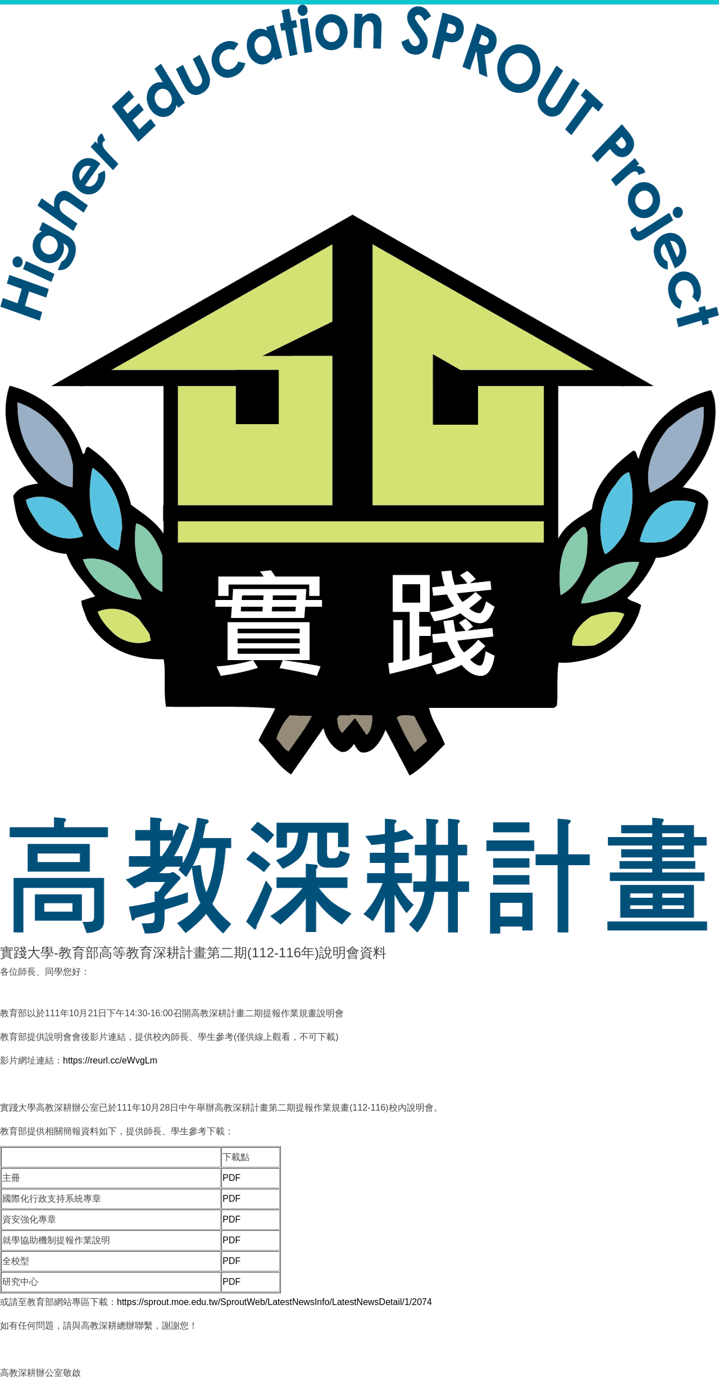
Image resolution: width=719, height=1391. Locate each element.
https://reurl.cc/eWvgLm (110, 1060)
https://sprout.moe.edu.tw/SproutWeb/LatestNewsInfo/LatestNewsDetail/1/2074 (274, 1302)
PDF (231, 1178)
